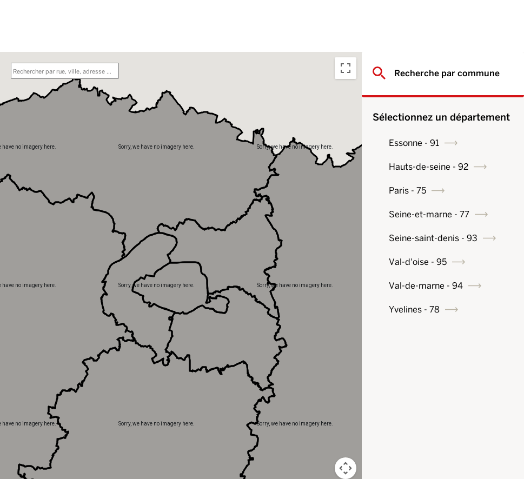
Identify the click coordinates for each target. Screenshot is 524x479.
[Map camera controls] (345, 468)
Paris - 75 (407, 190)
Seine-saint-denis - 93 (433, 238)
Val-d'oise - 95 (418, 262)
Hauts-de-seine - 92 (428, 167)
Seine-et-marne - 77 (429, 214)
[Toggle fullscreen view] (345, 68)
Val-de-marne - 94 (426, 286)
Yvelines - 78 (414, 309)
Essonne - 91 (414, 143)
